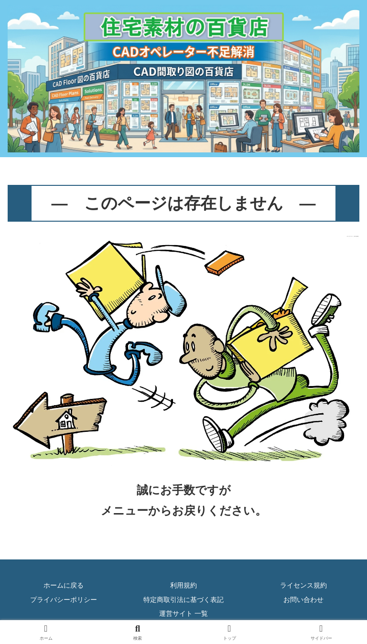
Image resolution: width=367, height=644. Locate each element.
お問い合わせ (303, 599)
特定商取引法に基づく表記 (183, 599)
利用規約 (183, 585)
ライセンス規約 (303, 585)
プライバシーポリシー (63, 599)
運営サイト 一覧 (183, 613)
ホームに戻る (63, 585)
